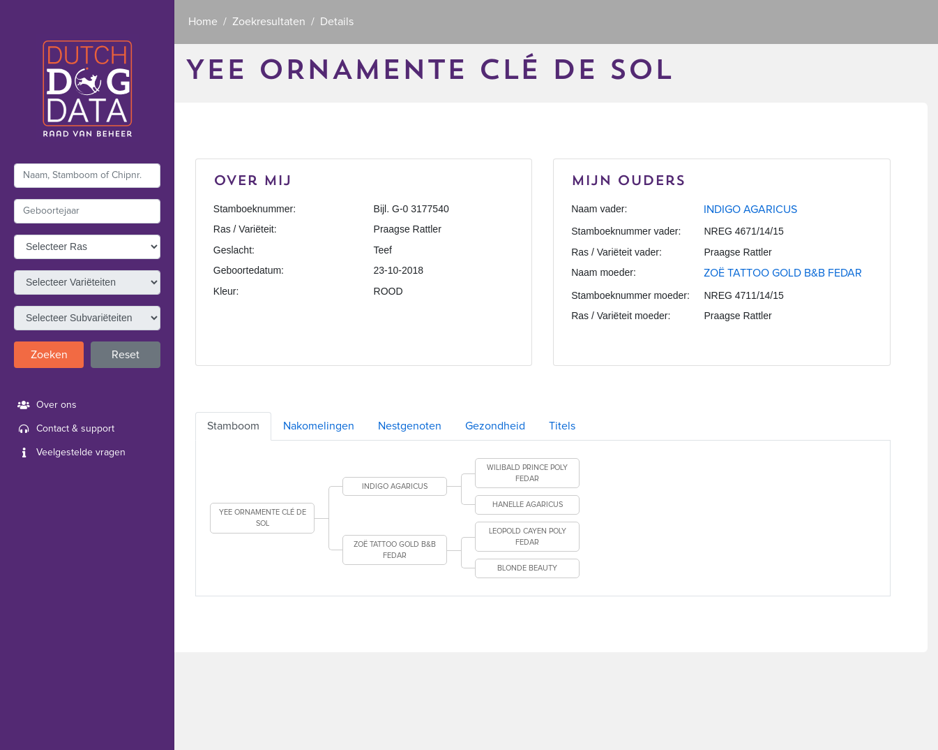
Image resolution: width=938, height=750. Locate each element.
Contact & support (64, 429)
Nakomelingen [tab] (318, 426)
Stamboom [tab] (233, 426)
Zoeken (49, 354)
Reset (125, 354)
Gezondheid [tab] (495, 426)
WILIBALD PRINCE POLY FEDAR (527, 473)
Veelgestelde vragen (70, 452)
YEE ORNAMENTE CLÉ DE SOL (262, 517)
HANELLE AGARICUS (527, 504)
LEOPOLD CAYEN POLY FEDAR (527, 536)
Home (203, 21)
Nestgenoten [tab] (409, 426)
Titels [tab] (562, 426)
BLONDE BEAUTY (527, 568)
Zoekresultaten (268, 21)
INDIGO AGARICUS (750, 209)
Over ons (45, 405)
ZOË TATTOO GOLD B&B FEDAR (783, 273)
